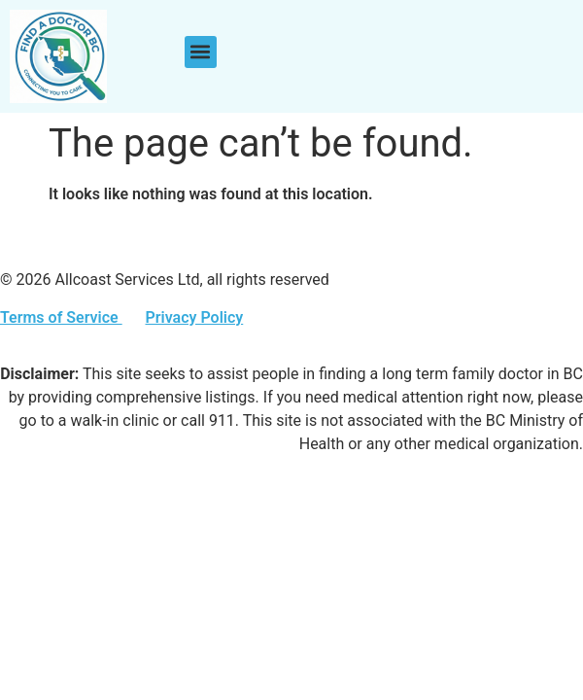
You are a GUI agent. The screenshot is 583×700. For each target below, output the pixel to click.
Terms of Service (61, 317)
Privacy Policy (194, 317)
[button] (201, 52)
